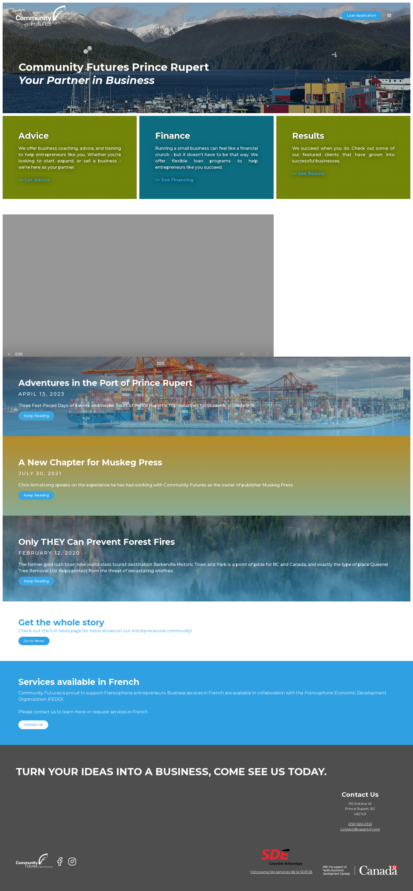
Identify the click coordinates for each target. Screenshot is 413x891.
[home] (41, 15)
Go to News (34, 641)
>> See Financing (174, 179)
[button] (389, 15)
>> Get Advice (34, 179)
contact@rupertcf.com (360, 829)
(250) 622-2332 (360, 824)
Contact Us (33, 724)
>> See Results (308, 173)
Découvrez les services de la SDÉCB (281, 872)
